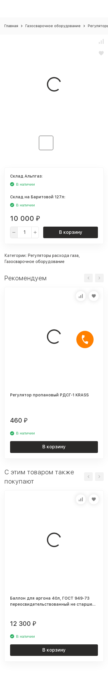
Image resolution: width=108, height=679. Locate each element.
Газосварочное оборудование (53, 26)
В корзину (70, 232)
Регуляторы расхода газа (53, 255)
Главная (11, 26)
